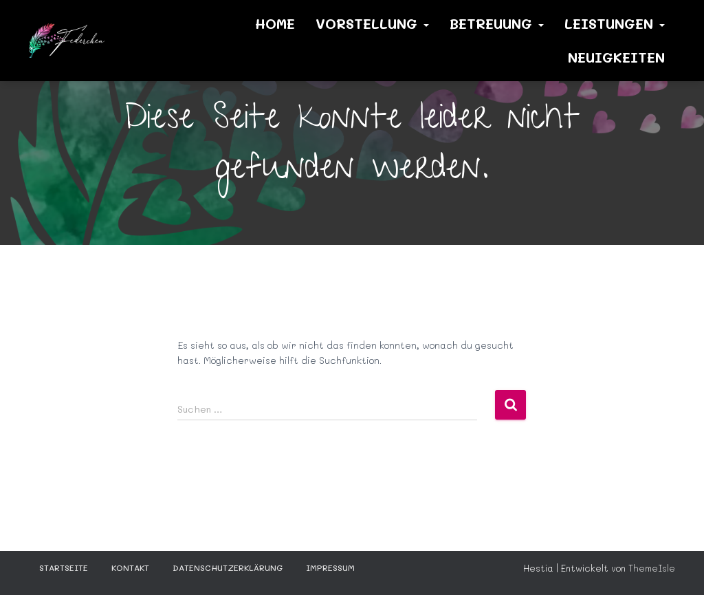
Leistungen (614, 23)
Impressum (330, 567)
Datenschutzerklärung (228, 567)
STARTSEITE (63, 567)
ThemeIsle (651, 568)
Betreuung (497, 23)
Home (275, 23)
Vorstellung (372, 23)
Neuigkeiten (616, 57)
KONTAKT (130, 567)
